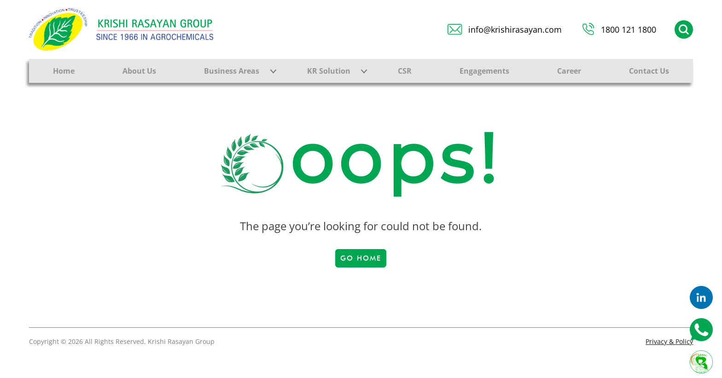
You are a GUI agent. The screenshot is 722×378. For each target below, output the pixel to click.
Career (569, 71)
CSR (405, 71)
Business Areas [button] (231, 71)
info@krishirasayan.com (515, 29)
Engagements (484, 71)
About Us (139, 71)
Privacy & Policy (669, 341)
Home (64, 71)
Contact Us (649, 71)
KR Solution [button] (328, 71)
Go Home (360, 258)
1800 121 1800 (628, 29)
